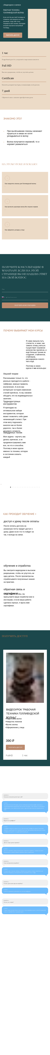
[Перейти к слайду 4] (15, 530)
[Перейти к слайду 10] (25, 530)
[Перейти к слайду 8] (22, 530)
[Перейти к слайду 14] (32, 530)
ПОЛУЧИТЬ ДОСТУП (12, 35)
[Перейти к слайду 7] (20, 530)
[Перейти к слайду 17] (37, 530)
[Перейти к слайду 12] (29, 530)
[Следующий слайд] (49, 506)
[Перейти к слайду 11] (27, 530)
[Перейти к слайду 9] (24, 530)
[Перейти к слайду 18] (39, 530)
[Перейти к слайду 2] (12, 530)
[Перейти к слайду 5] (17, 530)
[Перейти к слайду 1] (10, 530)
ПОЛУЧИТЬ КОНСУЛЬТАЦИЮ (25, 305)
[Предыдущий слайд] (0, 506)
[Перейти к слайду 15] (34, 530)
